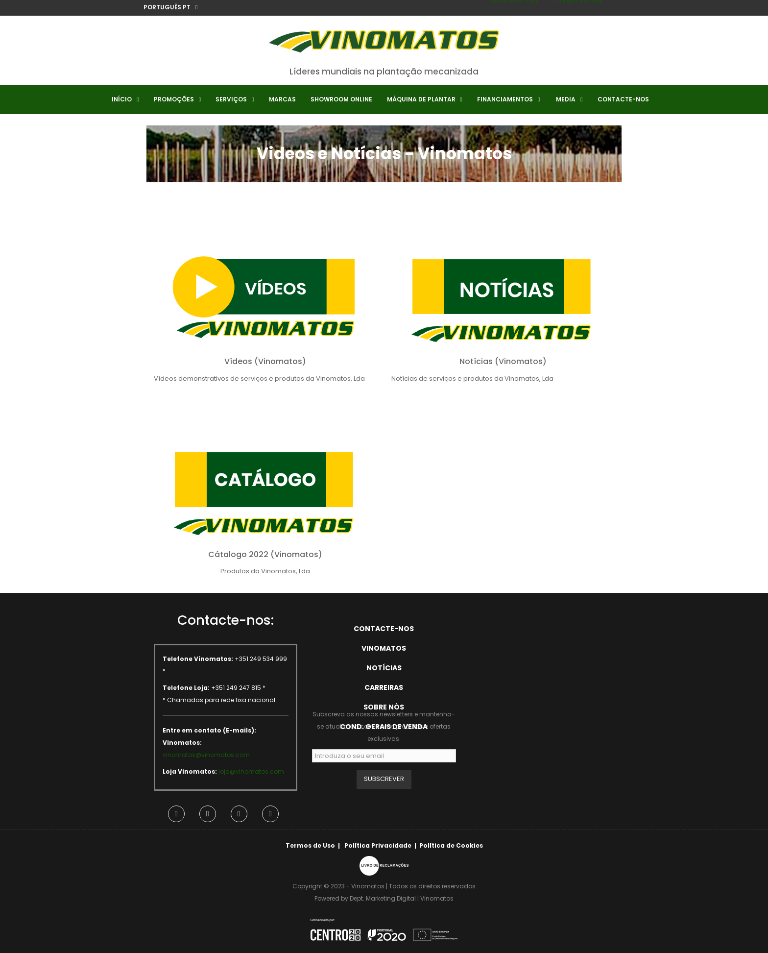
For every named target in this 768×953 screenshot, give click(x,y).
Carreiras (383, 687)
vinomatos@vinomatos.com (206, 755)
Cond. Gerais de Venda (384, 727)
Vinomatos (383, 648)
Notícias (384, 668)
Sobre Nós (383, 707)
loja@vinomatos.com (251, 771)
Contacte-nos (384, 629)
